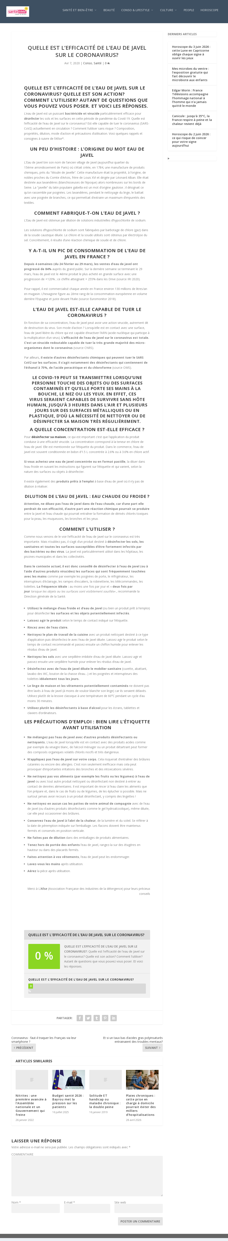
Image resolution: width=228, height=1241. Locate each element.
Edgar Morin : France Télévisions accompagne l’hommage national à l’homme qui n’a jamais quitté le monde (190, 101)
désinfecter (31, 121)
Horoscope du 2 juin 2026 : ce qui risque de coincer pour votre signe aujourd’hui (191, 143)
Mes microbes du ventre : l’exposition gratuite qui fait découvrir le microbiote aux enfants (190, 77)
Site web (120, 1205)
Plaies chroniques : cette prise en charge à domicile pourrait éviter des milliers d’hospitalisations (141, 1108)
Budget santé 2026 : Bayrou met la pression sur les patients (68, 1104)
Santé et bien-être (77, 13)
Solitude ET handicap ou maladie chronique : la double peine (105, 1104)
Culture (166, 13)
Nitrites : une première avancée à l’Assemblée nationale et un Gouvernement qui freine (31, 1108)
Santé (98, 66)
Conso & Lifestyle (135, 13)
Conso (87, 66)
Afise (44, 892)
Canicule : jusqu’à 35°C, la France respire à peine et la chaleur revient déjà (192, 123)
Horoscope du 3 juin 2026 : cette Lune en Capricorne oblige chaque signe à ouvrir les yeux (191, 55)
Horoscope (209, 13)
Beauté (109, 13)
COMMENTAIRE (22, 1157)
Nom (16, 1205)
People (189, 13)
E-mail (69, 1205)
